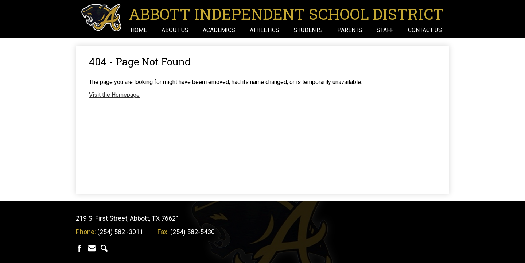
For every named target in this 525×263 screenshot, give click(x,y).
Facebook (79, 248)
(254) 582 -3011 (120, 232)
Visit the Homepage (114, 94)
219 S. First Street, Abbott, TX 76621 (127, 218)
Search (104, 248)
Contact (92, 248)
